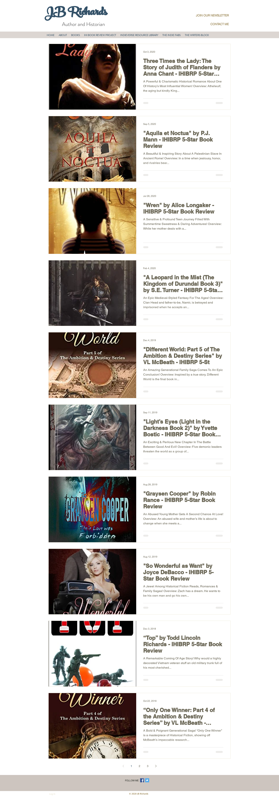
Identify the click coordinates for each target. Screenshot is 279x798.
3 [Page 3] (147, 766)
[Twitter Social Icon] (147, 780)
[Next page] (155, 766)
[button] (63, 35)
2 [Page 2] (139, 766)
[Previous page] (123, 766)
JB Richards (76, 13)
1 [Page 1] (131, 766)
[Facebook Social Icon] (142, 780)
